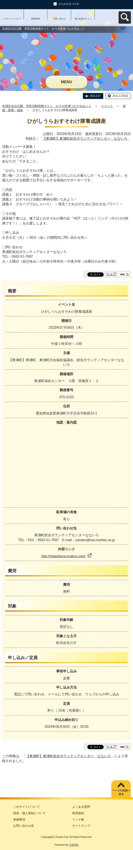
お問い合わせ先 (23, 825)
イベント (107, 106)
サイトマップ (81, 825)
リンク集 (78, 819)
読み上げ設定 (120, 95)
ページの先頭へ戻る (121, 792)
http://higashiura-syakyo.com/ (66, 556)
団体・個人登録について (29, 813)
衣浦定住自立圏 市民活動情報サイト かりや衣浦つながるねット (46, 106)
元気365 (73, 844)
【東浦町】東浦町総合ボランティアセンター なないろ (84, 138)
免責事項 (19, 819)
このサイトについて (11, 18)
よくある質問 (81, 806)
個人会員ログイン (83, 18)
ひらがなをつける (69, 3)
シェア (111, 274)
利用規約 (78, 813)
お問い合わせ (59, 18)
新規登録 (35, 18)
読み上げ (95, 95)
